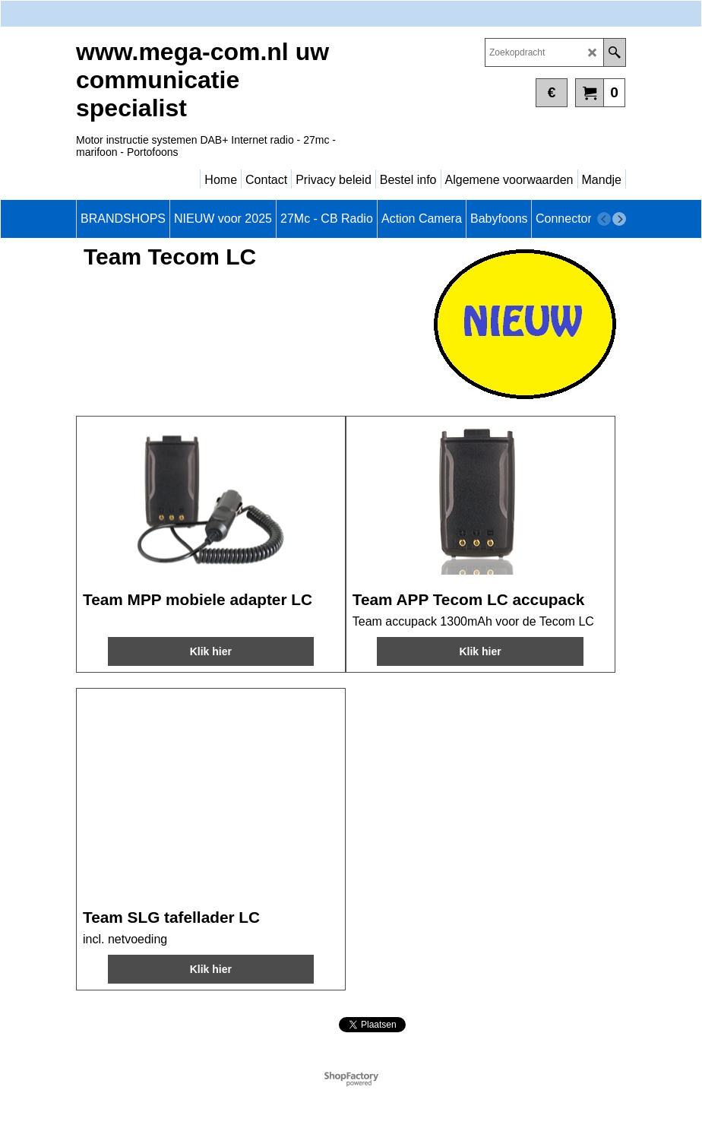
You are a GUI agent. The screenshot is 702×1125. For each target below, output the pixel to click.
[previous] (604, 219)
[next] (619, 219)
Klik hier (211, 651)
